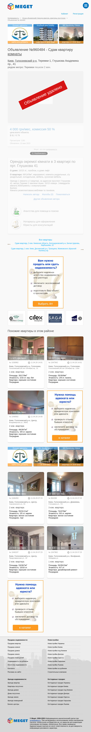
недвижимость (51, 149)
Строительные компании (57, 672)
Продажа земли (14, 654)
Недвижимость (13, 18)
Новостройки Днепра (56, 654)
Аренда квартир (14, 683)
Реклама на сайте (14, 672)
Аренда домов (13, 690)
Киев (11, 60)
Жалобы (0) (47, 194)
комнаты (15, 54)
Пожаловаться (63, 194)
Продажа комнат (14, 647)
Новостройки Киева (55, 647)
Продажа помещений (16, 658)
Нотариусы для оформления (39, 221)
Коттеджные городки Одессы (59, 697)
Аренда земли (13, 697)
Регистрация (78, 14)
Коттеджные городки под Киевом (60, 690)
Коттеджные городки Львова (58, 704)
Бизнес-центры (13, 704)
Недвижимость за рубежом (18, 661)
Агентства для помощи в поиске (41, 211)
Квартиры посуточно (15, 686)
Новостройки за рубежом (57, 668)
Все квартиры (45, 240)
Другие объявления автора (47, 199)
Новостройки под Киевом (57, 650)
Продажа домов (14, 650)
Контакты (11, 668)
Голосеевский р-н (26, 60)
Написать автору (31, 194)
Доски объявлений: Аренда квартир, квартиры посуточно (43, 18)
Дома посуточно (14, 693)
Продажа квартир (14, 643)
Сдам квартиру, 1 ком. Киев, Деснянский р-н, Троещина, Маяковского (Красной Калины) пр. (43, 250)
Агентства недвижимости (17, 665)
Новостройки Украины (56, 643)
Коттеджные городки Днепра (58, 693)
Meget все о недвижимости (18, 720)
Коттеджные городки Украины (59, 683)
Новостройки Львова (55, 665)
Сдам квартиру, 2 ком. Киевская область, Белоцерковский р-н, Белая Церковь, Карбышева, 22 (47, 244)
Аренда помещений (15, 700)
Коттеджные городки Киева (58, 686)
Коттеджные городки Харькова (59, 700)
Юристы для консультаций (38, 225)
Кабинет (64, 14)
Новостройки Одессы (56, 658)
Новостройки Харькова (56, 661)
